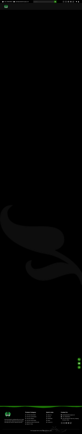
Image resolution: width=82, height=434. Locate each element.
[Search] (55, 2)
